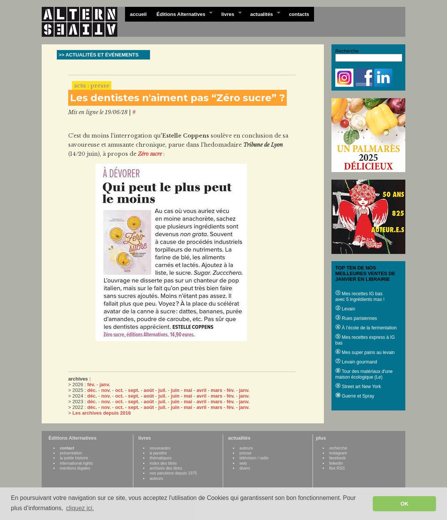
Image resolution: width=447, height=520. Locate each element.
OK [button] (404, 504)
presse (245, 453)
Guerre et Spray (354, 396)
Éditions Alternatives (182, 13)
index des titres (163, 463)
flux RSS (337, 468)
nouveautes (160, 448)
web (243, 463)
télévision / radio (254, 458)
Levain (345, 309)
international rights (76, 463)
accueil (138, 14)
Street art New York (358, 386)
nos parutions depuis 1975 (173, 473)
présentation (71, 453)
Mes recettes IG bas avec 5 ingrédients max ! (359, 296)
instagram (338, 453)
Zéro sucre (150, 153)
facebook (337, 458)
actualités (262, 13)
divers (244, 468)
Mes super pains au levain (365, 352)
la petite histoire (74, 458)
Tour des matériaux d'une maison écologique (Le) (363, 374)
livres (228, 13)
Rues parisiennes (356, 318)
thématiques (161, 458)
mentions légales (75, 468)
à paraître (158, 453)
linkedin (336, 463)
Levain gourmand (356, 362)
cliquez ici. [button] (80, 508)
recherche (338, 448)
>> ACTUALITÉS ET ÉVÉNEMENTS (99, 55)
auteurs (156, 478)
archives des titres (166, 468)
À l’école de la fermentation (366, 327)
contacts (299, 14)
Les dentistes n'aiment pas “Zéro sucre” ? (177, 98)
